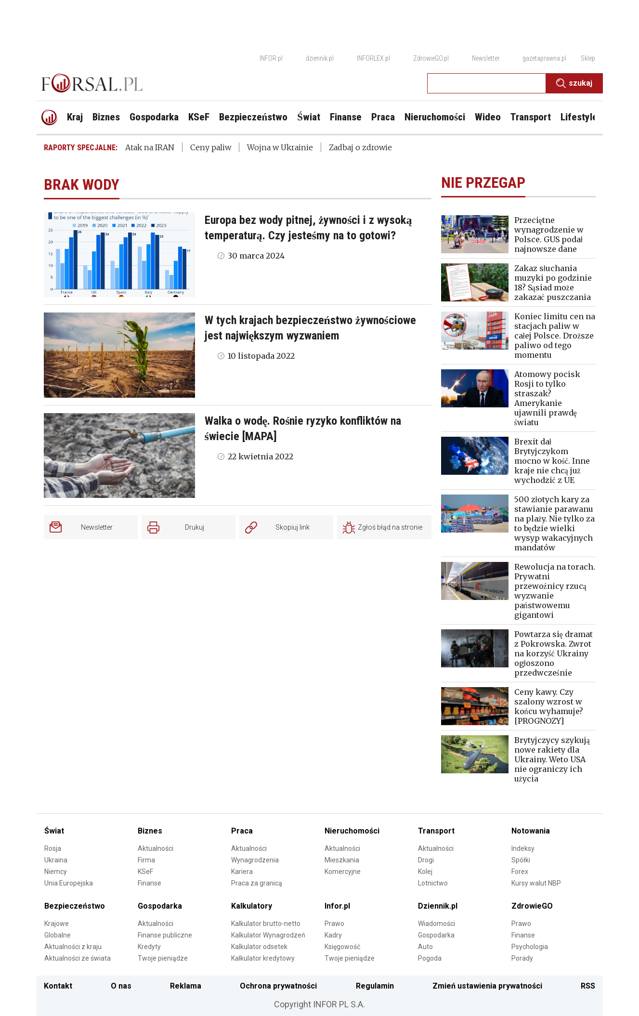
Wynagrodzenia (255, 860)
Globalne (57, 935)
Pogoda (430, 958)
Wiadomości (436, 923)
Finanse (149, 883)
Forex (519, 871)
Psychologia (529, 947)
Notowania (530, 830)
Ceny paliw (210, 147)
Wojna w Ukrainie (280, 147)
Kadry (333, 935)
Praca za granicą (256, 883)
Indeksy (523, 848)
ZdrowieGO (532, 906)
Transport (436, 830)
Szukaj (574, 83)
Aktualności (155, 848)
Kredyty (149, 947)
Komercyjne (343, 871)
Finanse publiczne (165, 935)
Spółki (520, 860)
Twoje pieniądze (163, 958)
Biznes (150, 830)
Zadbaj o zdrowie (360, 147)
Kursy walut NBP (536, 883)
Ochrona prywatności (278, 985)
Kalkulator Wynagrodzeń (268, 935)
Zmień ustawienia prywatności (487, 985)
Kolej (425, 871)
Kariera (242, 871)
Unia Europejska (68, 883)
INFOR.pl (271, 58)
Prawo (334, 923)
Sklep (588, 58)
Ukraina (55, 860)
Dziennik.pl (437, 906)
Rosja (52, 848)
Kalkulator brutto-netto (265, 923)
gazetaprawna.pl (544, 58)
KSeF (145, 871)
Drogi (426, 860)
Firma (146, 860)
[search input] (487, 83)
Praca (242, 830)
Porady (522, 958)
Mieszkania (342, 860)
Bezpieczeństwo (74, 906)
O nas (121, 985)
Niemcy (55, 871)
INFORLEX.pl (373, 58)
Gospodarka (160, 906)
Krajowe (56, 923)
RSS (588, 985)
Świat (54, 830)
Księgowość (342, 947)
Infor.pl (337, 906)
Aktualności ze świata (77, 958)
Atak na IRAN (149, 147)
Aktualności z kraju (73, 947)
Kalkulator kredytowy (263, 958)
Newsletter (485, 58)
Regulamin (375, 985)
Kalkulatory (251, 906)
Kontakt (58, 985)
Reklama (185, 985)
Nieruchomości (352, 830)
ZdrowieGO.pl (431, 58)
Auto (425, 947)
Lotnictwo (433, 883)
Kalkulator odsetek (259, 947)
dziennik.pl (320, 58)
